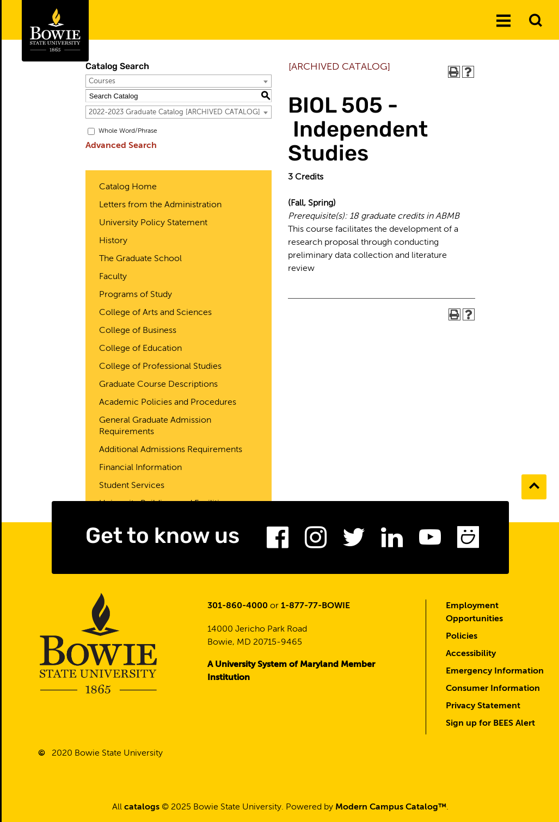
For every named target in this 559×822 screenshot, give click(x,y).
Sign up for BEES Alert (490, 723)
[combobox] (178, 81)
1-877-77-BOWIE (315, 606)
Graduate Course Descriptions (158, 384)
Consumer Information (493, 688)
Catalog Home (128, 187)
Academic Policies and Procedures (167, 402)
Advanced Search (121, 145)
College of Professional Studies (160, 366)
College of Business (137, 330)
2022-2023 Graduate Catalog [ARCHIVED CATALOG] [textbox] (174, 112)
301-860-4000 (237, 606)
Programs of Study (135, 295)
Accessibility (471, 654)
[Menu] (503, 21)
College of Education (140, 348)
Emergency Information (495, 671)
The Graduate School (140, 259)
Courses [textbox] (102, 81)
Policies (461, 636)
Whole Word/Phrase (128, 131)
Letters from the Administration (160, 205)
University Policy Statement (153, 223)
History (113, 241)
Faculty (113, 277)
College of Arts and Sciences (155, 312)
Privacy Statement (483, 706)
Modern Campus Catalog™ (390, 807)
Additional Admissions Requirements (170, 450)
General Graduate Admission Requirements (155, 426)
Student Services (131, 485)
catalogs (141, 807)
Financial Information (140, 467)
